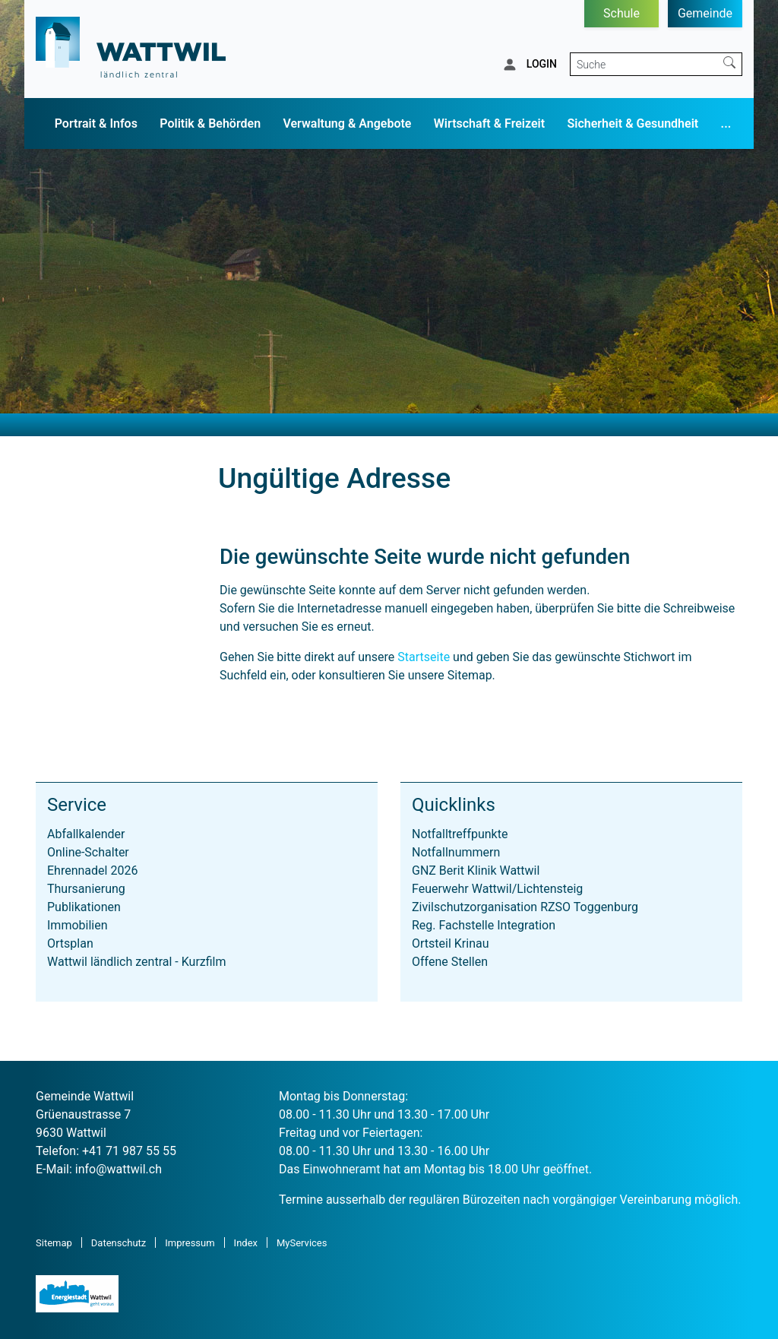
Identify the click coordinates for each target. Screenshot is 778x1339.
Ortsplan (70, 943)
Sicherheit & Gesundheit (633, 123)
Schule (621, 13)
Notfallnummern (456, 852)
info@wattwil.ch (118, 1169)
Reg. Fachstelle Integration (483, 925)
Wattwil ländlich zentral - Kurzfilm (136, 961)
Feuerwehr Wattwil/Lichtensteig (497, 889)
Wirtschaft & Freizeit (489, 123)
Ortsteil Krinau (450, 943)
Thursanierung (86, 889)
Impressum (189, 1243)
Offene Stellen (450, 961)
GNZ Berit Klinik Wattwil (475, 870)
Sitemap (54, 1243)
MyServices (302, 1243)
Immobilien (77, 925)
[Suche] (644, 64)
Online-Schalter (88, 852)
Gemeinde (705, 13)
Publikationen (84, 907)
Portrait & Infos (96, 123)
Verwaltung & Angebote (347, 123)
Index (246, 1243)
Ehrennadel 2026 (92, 870)
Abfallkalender (86, 834)
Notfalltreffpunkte (460, 834)
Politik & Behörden (210, 123)
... (726, 123)
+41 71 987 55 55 (129, 1151)
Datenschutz (118, 1243)
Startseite (423, 657)
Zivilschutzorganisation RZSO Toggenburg (525, 907)
